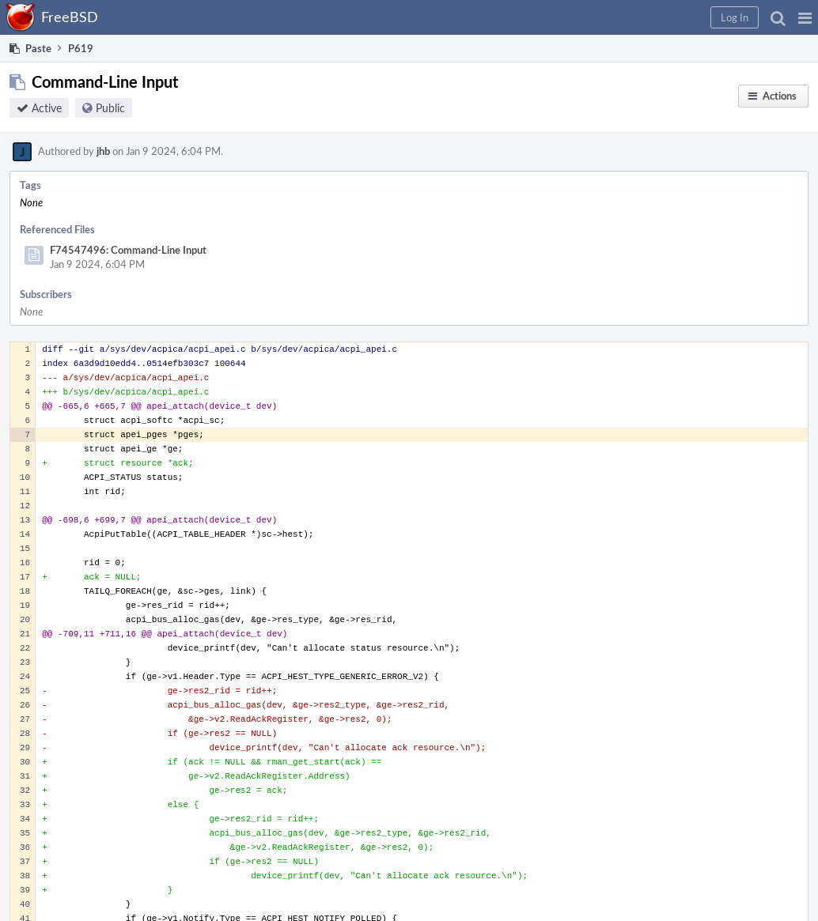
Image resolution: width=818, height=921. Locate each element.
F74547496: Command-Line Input (128, 250)
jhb (103, 151)
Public (110, 107)
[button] (805, 17)
